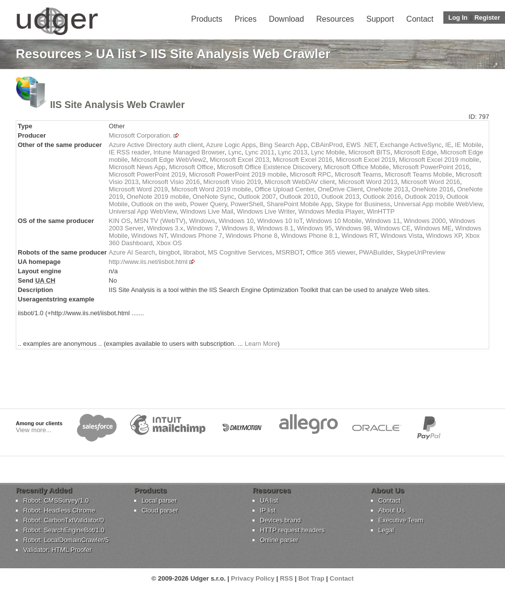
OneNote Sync (213, 196)
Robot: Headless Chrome (59, 510)
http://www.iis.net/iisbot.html (148, 261)
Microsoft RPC (310, 174)
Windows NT (149, 235)
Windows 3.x (165, 228)
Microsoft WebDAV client (299, 181)
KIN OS (120, 220)
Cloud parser (160, 510)
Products (206, 19)
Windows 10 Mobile (333, 220)
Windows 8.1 (274, 228)
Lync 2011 (260, 152)
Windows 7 (202, 228)
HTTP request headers (292, 530)
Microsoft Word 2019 (138, 189)
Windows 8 (237, 228)
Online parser (279, 540)
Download (286, 19)
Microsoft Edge (415, 152)
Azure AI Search (132, 252)
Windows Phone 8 (252, 235)
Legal (386, 530)
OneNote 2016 (433, 189)
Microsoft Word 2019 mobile (212, 189)
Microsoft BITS (370, 152)
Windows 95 (314, 228)
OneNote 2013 (387, 189)
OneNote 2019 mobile (158, 196)
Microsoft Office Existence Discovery (269, 167)
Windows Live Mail (206, 211)
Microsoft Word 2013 (367, 181)
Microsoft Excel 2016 (302, 159)
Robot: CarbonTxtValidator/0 (63, 520)
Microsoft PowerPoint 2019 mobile (237, 174)
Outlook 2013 (340, 196)
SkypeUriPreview (421, 252)
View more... (33, 430)
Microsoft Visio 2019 (232, 181)
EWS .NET (361, 144)
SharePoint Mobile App (299, 204)
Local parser (159, 500)
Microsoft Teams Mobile (418, 174)
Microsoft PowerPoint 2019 (147, 174)
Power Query (208, 204)
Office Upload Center (284, 189)
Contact (419, 19)
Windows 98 (352, 228)
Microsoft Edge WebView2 (168, 159)
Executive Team (401, 520)
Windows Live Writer (266, 211)
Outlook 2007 (257, 196)
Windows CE (392, 228)
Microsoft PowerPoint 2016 (431, 167)
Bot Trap (311, 578)
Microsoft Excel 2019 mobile (439, 159)
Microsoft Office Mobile (356, 167)
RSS (286, 578)
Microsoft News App (137, 167)
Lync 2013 (293, 152)
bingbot (169, 252)
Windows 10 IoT (279, 220)
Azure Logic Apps (231, 144)
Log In (458, 17)
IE (448, 144)
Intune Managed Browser (189, 152)
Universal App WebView (143, 211)
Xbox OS (169, 243)
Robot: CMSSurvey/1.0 (56, 500)
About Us (391, 510)
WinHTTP (381, 211)
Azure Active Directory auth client (156, 144)
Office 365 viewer (330, 252)
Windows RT (359, 235)
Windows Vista (402, 235)
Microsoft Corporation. (140, 135)
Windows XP (444, 235)
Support (380, 19)
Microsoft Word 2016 (430, 181)
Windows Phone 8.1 (309, 235)
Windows (202, 220)
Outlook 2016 (382, 196)
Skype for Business (362, 204)
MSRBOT (289, 252)
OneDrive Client (340, 189)
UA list (116, 53)
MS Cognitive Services (240, 252)
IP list (268, 510)
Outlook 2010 (299, 196)
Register (487, 17)
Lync (235, 152)
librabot (194, 252)
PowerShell (247, 204)
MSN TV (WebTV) (159, 220)
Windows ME (433, 228)
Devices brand (280, 520)
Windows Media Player (330, 211)
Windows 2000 (424, 220)
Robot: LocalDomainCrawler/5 (65, 540)
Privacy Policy (252, 578)
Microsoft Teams (358, 174)
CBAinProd (326, 144)
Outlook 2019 (424, 196)
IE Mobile (468, 144)
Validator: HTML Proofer (57, 549)
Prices (245, 19)
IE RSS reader (129, 152)
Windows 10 (235, 220)
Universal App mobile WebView (438, 204)
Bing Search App (283, 144)
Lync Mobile (328, 152)
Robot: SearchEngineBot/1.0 (64, 530)
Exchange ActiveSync (411, 144)
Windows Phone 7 (196, 235)
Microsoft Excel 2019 (366, 159)
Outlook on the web (158, 204)
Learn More (261, 343)
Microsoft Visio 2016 (171, 181)
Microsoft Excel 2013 (239, 159)
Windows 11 (382, 220)
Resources (335, 19)
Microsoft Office (191, 167)
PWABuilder (376, 252)
